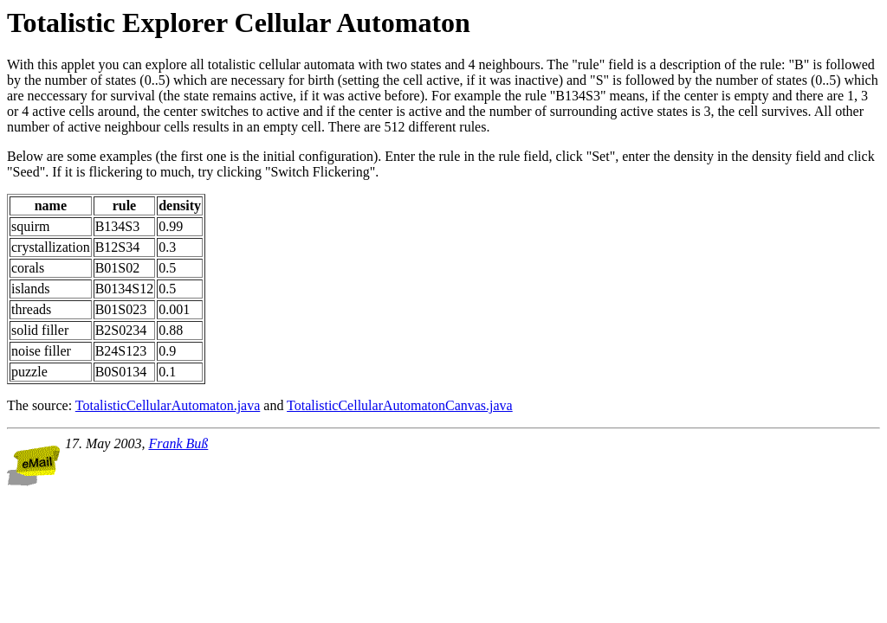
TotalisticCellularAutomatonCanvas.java (400, 405)
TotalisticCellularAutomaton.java (168, 405)
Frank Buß (178, 443)
